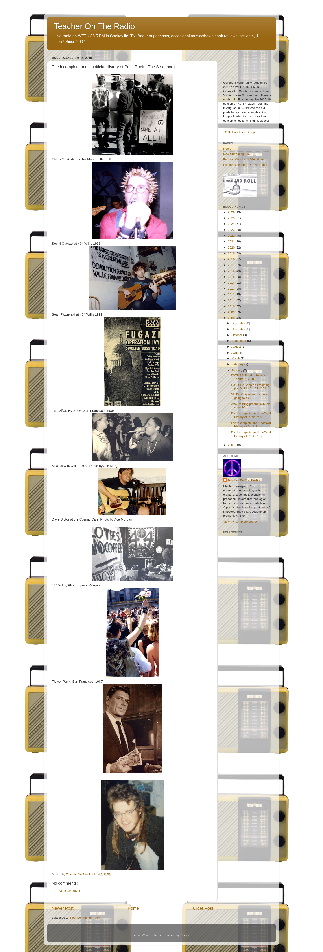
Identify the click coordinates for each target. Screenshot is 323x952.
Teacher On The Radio (94, 26)
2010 (232, 306)
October (237, 335)
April (234, 352)
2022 (232, 235)
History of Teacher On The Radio (245, 164)
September (239, 340)
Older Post (203, 908)
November (238, 329)
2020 (232, 247)
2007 (232, 445)
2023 (232, 230)
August (236, 346)
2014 (232, 282)
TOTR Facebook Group (239, 132)
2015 (232, 276)
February (237, 364)
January (237, 370)
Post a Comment (68, 890)
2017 (232, 265)
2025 (232, 218)
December (238, 323)
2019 (232, 253)
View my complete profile (240, 521)
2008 (232, 318)
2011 (232, 300)
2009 (232, 312)
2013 (232, 288)
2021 (232, 241)
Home (133, 908)
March (236, 358)
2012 (232, 294)
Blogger (185, 935)
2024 (232, 223)
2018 (232, 259)
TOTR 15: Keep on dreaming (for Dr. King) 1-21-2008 (250, 386)
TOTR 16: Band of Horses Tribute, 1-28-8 (248, 377)
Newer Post (63, 908)
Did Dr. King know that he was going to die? (251, 396)
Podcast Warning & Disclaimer (243, 159)
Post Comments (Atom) (86, 917)
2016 (232, 271)
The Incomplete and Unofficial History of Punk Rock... (251, 415)
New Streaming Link (236, 154)
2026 (232, 212)
